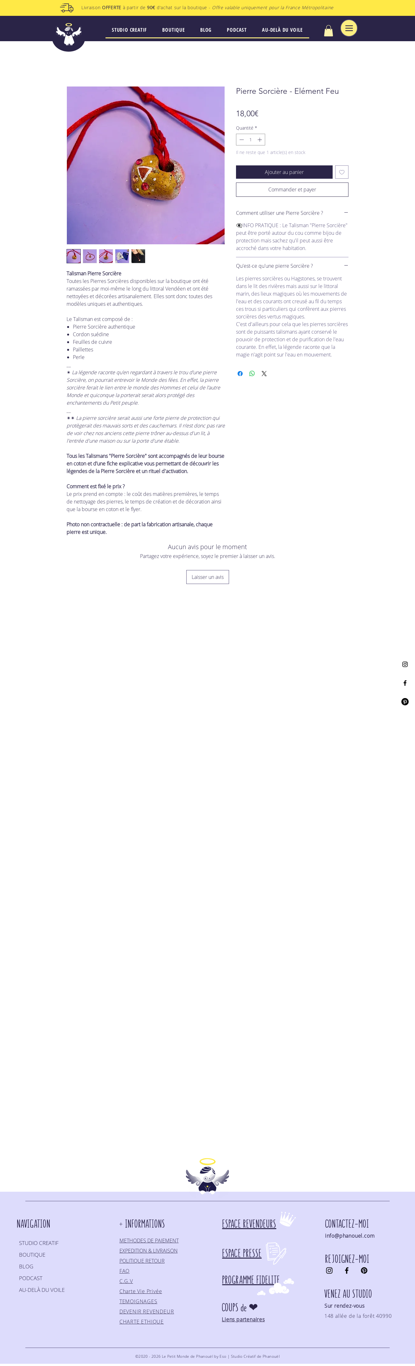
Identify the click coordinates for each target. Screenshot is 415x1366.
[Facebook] (405, 683)
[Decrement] (241, 139)
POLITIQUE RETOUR (142, 1260)
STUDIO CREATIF (39, 1243)
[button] (328, 30)
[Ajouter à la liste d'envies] (341, 172)
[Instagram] (405, 664)
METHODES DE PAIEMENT (149, 1240)
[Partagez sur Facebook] (240, 373)
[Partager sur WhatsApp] (252, 373)
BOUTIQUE (32, 1254)
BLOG (26, 1266)
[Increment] (260, 139)
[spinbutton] (250, 139)
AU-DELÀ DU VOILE (42, 1289)
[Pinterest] (405, 701)
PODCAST (30, 1278)
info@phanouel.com (350, 1235)
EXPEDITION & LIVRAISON (148, 1250)
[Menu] (349, 28)
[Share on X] (264, 373)
